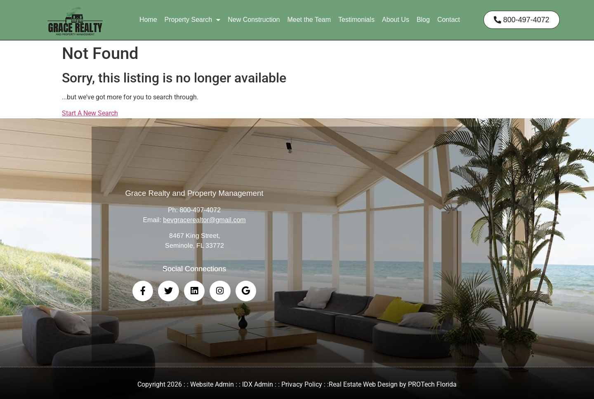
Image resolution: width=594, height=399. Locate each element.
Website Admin (212, 384)
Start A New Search (90, 113)
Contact (448, 19)
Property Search (193, 20)
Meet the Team (309, 19)
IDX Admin (257, 384)
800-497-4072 (200, 210)
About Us (395, 19)
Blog (423, 19)
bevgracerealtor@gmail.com (204, 219)
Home (148, 19)
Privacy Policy (301, 384)
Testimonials (356, 19)
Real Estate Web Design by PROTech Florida (393, 384)
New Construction (254, 19)
